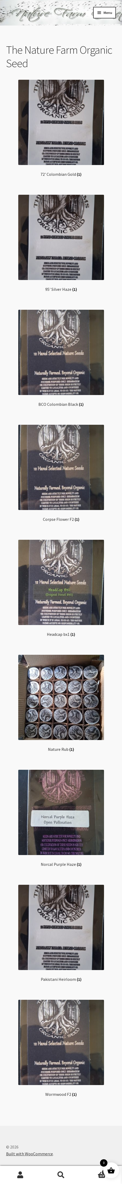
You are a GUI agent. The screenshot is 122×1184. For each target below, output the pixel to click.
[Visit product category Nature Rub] (61, 703)
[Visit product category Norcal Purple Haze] (61, 818)
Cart (95, 1171)
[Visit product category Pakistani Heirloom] (61, 933)
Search (61, 1175)
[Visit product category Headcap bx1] (61, 588)
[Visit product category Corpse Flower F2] (61, 473)
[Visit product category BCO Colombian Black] (61, 358)
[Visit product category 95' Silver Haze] (61, 243)
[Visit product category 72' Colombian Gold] (61, 128)
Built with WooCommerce (29, 1153)
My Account (20, 1175)
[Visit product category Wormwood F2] (61, 1048)
